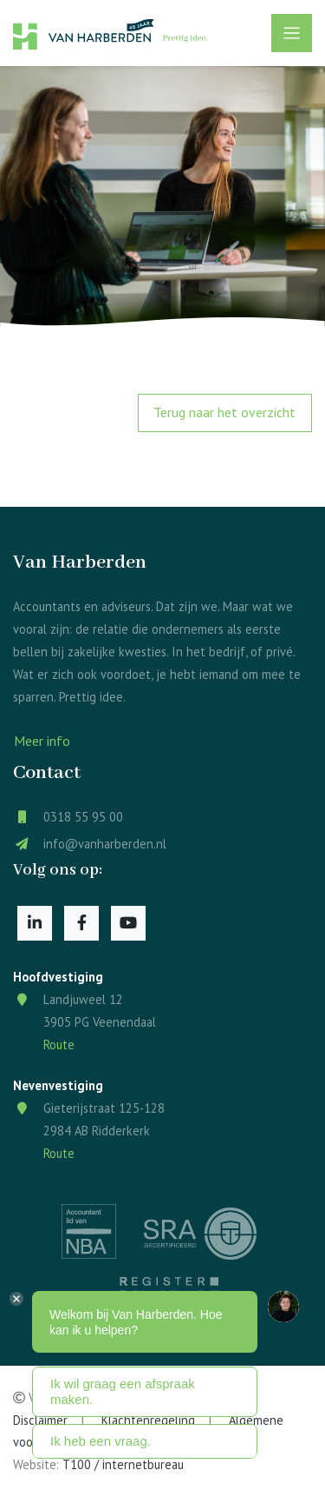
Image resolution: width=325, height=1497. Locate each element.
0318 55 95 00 (83, 816)
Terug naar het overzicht (224, 412)
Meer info (42, 740)
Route (59, 1044)
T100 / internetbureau (123, 1464)
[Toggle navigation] (291, 33)
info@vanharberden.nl (104, 843)
